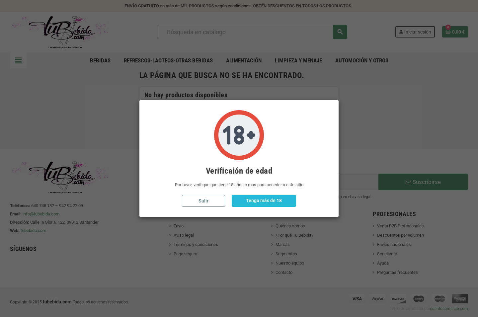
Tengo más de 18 (264, 200)
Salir (203, 200)
